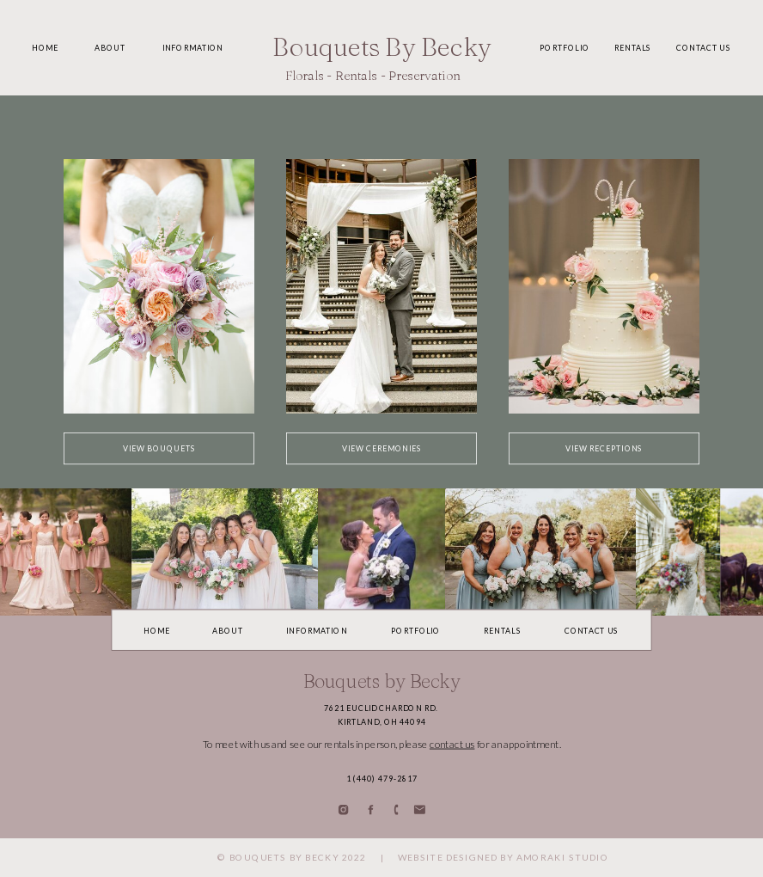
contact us (452, 744)
